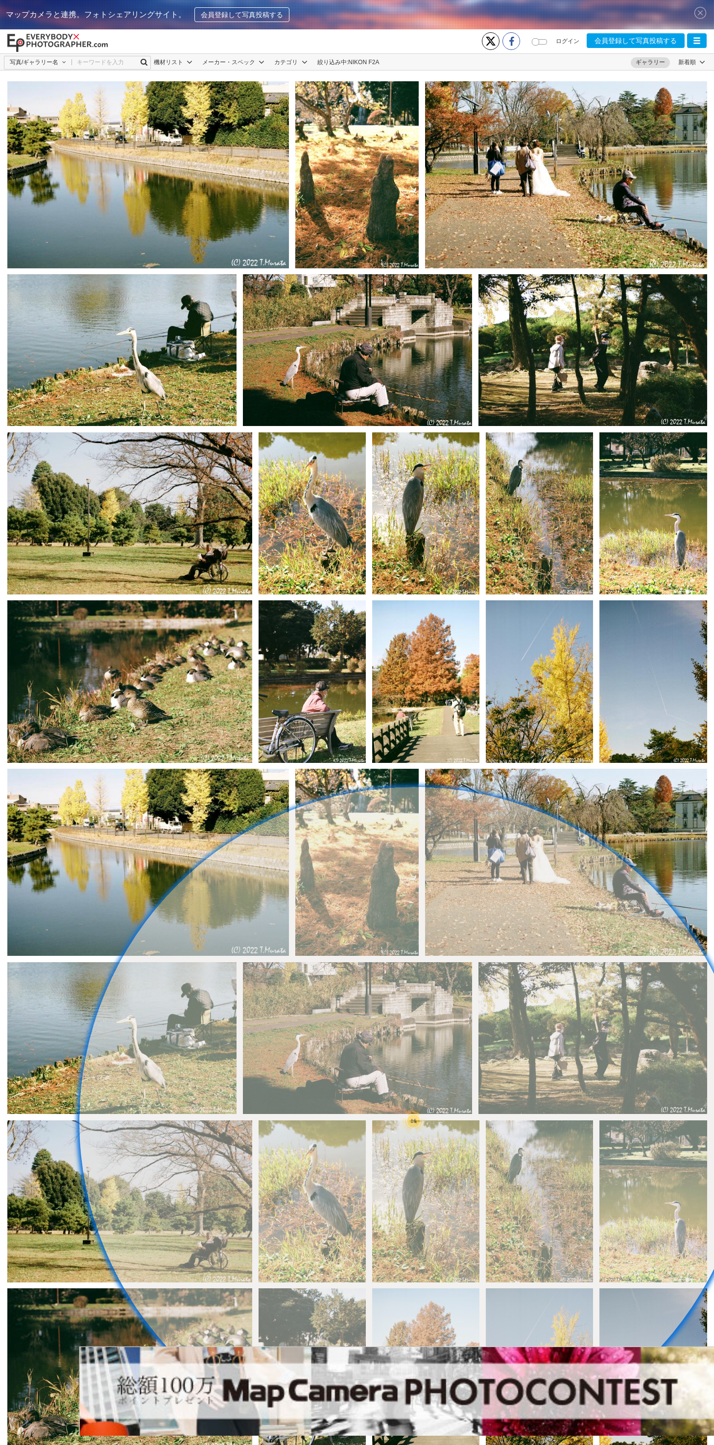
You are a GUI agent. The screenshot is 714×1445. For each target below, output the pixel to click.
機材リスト (173, 62)
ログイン (567, 41)
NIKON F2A (363, 62)
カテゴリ (290, 62)
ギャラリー (650, 62)
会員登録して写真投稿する (242, 15)
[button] (697, 40)
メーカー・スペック (233, 62)
